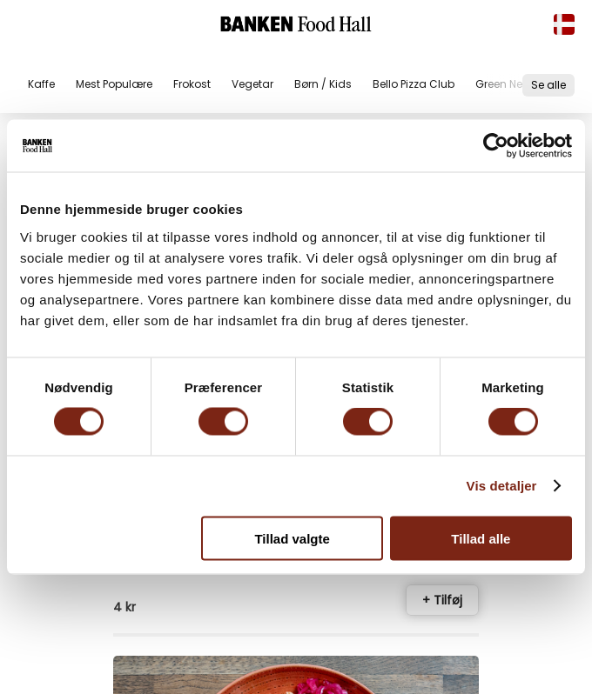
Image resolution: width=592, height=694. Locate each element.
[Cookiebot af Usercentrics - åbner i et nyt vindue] (496, 146)
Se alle (548, 84)
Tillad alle (480, 538)
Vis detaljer (502, 485)
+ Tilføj (442, 600)
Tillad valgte (291, 538)
